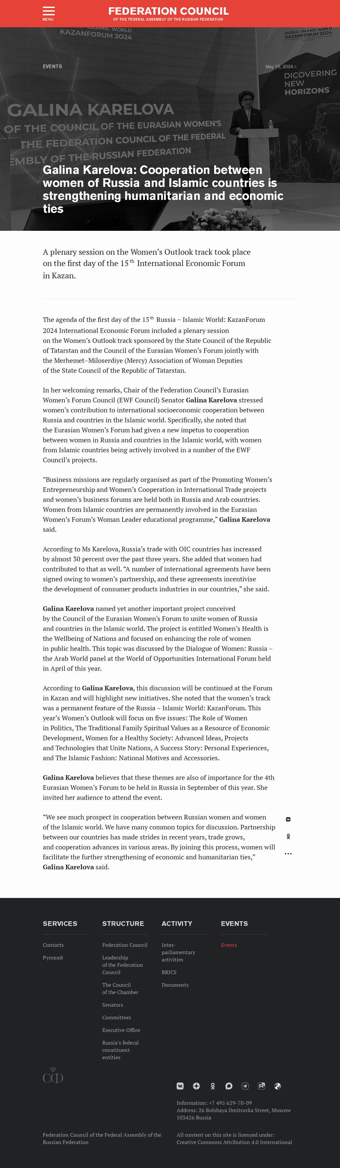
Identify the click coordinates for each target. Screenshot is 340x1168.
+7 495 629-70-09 (230, 1102)
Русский (53, 957)
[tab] (288, 840)
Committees (116, 1017)
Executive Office (121, 1030)
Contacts (53, 945)
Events (52, 67)
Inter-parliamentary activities (178, 952)
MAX (228, 1086)
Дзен (196, 1086)
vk (180, 1086)
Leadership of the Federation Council (122, 964)
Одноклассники (288, 836)
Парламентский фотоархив (277, 1086)
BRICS (169, 972)
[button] (48, 13)
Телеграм (245, 1086)
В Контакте (288, 819)
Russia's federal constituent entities (120, 1050)
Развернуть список (288, 853)
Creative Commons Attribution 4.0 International (234, 1142)
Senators (112, 1004)
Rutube (261, 1086)
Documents (175, 984)
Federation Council (125, 945)
